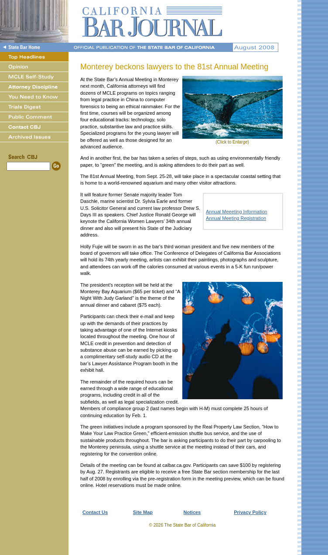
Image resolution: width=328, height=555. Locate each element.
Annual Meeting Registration (236, 218)
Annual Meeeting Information (236, 211)
